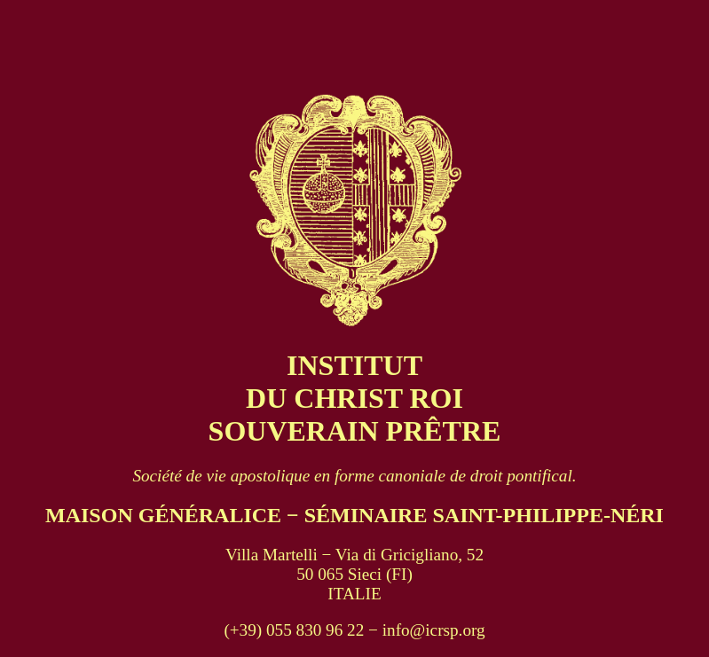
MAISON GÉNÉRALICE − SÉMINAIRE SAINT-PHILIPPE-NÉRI (354, 515)
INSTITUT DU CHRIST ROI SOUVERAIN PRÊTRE (355, 398)
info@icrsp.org (433, 630)
